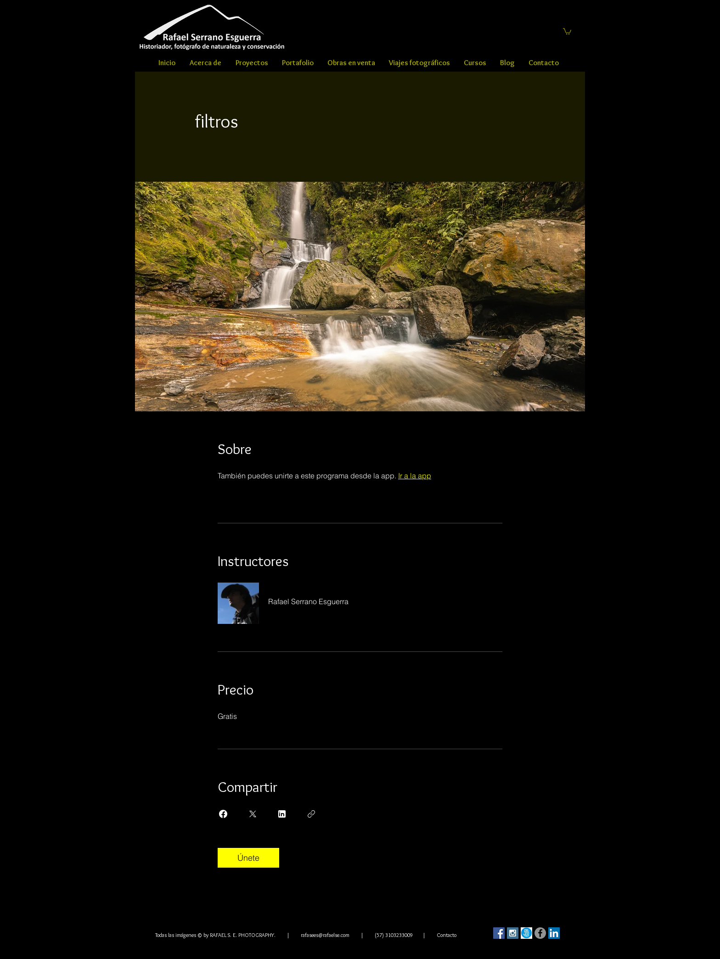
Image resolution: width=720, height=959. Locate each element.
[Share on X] (252, 813)
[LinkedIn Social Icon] (554, 933)
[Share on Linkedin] (281, 813)
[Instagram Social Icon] (512, 933)
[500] (526, 933)
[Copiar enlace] (311, 813)
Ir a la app (414, 475)
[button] (567, 31)
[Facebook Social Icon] (499, 933)
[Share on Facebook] (223, 813)
